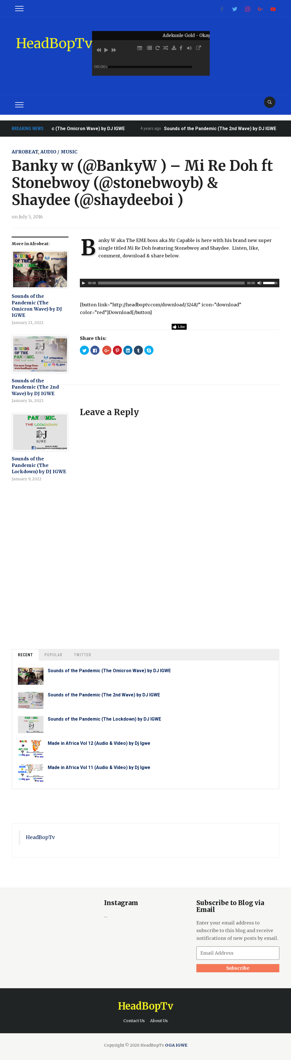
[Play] (83, 283)
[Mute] (259, 283)
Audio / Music (58, 152)
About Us (159, 1020)
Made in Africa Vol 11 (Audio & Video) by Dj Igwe (99, 767)
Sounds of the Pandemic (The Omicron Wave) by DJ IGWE (69, 128)
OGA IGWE (176, 1045)
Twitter (82, 655)
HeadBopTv (54, 43)
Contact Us (134, 1020)
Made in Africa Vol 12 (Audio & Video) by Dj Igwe (99, 743)
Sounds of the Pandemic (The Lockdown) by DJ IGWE (39, 465)
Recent (25, 655)
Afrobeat (25, 152)
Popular (53, 655)
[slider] (171, 283)
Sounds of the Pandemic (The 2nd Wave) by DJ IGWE (226, 128)
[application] (179, 283)
